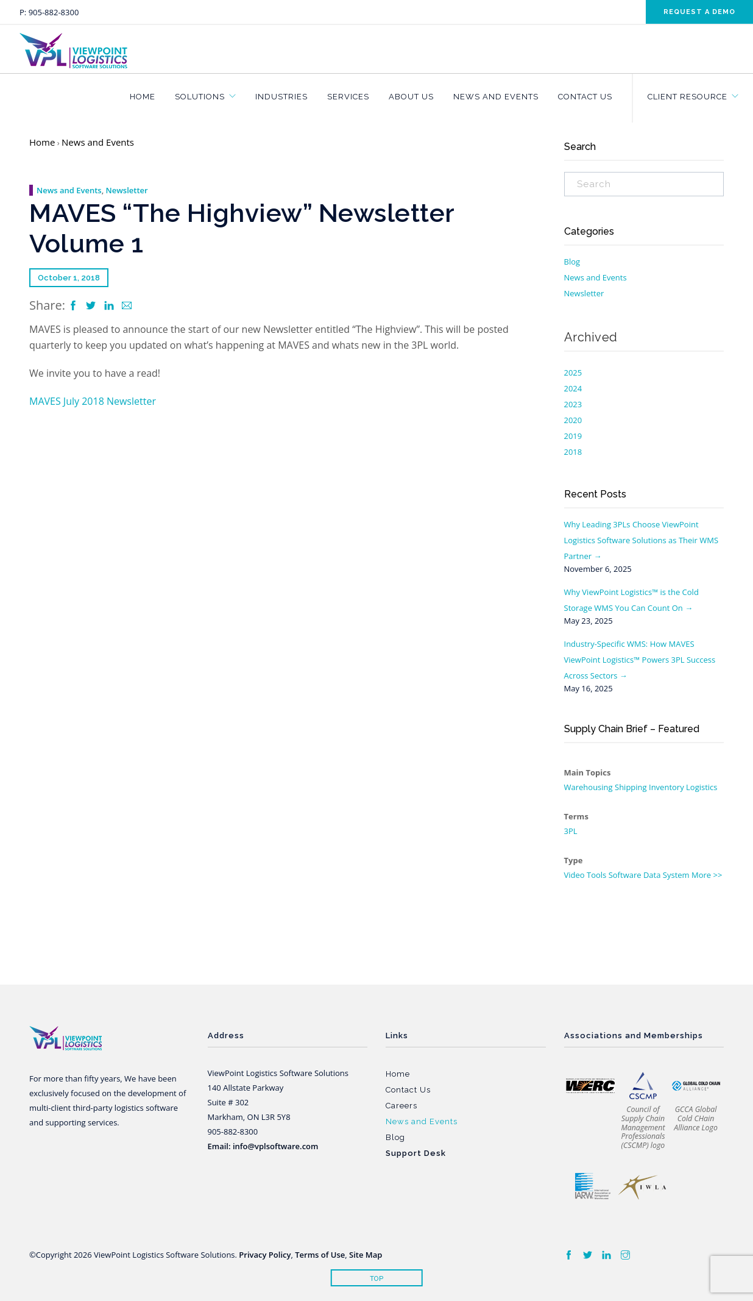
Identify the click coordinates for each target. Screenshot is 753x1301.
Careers (401, 1105)
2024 (573, 388)
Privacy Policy (265, 1254)
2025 (573, 372)
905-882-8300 (54, 12)
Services (348, 96)
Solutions (200, 96)
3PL (571, 830)
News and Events (496, 96)
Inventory (666, 787)
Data (652, 874)
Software (625, 874)
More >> (706, 874)
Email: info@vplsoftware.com (263, 1146)
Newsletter (127, 190)
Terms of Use (320, 1254)
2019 (573, 435)
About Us (411, 96)
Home (142, 96)
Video (574, 874)
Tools (596, 874)
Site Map (365, 1254)
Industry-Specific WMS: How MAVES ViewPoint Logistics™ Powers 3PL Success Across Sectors (640, 659)
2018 (573, 451)
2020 (573, 420)
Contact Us (585, 96)
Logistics (701, 787)
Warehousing (588, 787)
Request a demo (699, 12)
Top (377, 1279)
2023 (573, 404)
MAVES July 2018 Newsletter (92, 401)
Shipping (631, 787)
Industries (281, 96)
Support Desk (416, 1153)
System (676, 874)
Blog (572, 261)
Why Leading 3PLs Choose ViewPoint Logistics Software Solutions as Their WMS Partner (641, 540)
